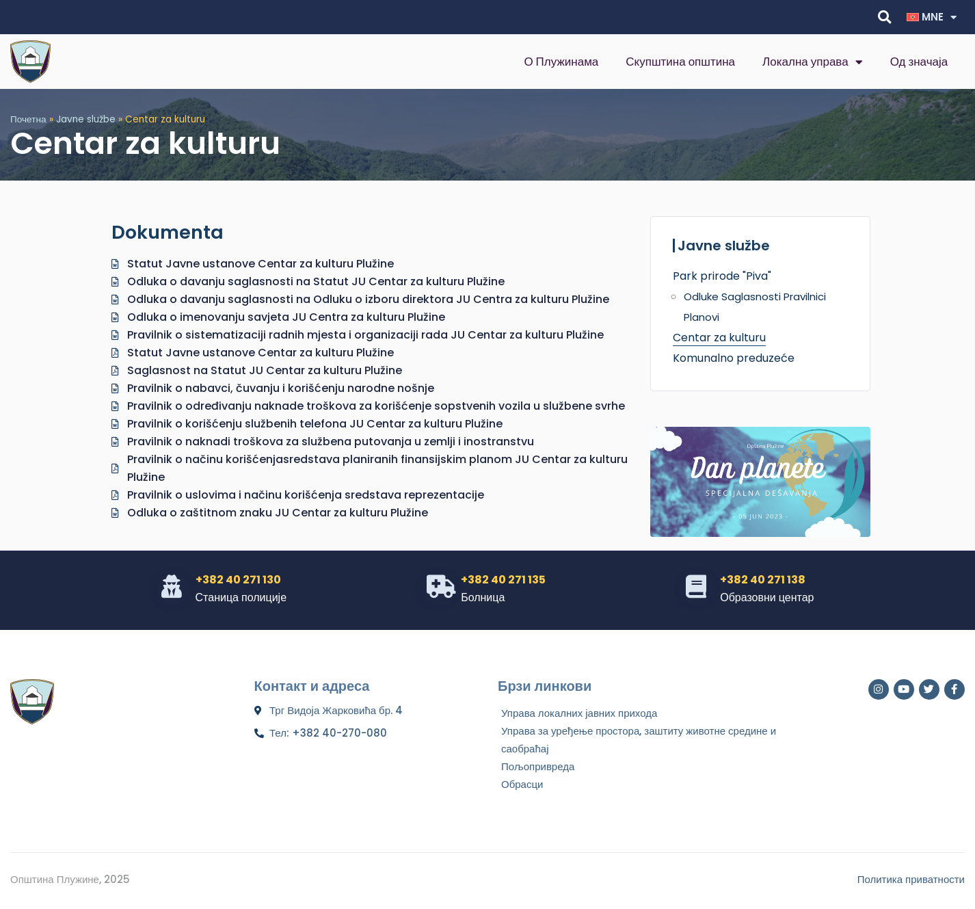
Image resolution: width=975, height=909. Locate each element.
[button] (884, 17)
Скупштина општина (680, 61)
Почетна (28, 119)
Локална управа (812, 62)
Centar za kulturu (719, 337)
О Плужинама (561, 61)
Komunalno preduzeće (733, 358)
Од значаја (919, 61)
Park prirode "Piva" (722, 276)
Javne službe (86, 119)
